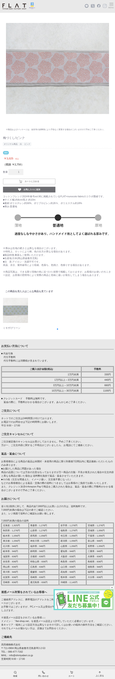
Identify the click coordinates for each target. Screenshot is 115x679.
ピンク (27, 144)
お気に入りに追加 (29, 189)
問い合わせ (43, 674)
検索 (15, 674)
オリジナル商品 (11, 144)
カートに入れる (29, 181)
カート (71, 674)
